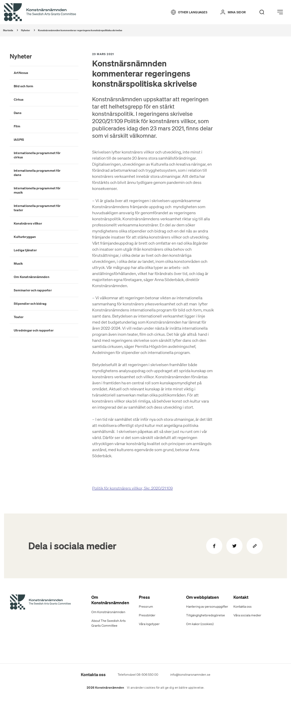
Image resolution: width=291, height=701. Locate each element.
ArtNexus (21, 73)
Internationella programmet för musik (37, 190)
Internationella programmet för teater (37, 208)
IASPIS (19, 139)
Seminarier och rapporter (33, 290)
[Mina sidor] (233, 12)
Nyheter (21, 56)
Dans (17, 113)
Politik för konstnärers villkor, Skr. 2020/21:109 (132, 488)
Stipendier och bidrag (30, 303)
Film (17, 126)
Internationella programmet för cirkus (37, 155)
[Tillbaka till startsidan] (40, 12)
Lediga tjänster (25, 250)
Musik (18, 263)
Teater (18, 317)
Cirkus (18, 99)
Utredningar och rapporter (34, 330)
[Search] (262, 12)
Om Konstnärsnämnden (31, 277)
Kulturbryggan (25, 237)
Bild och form (23, 86)
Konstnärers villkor (28, 223)
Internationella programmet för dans (37, 172)
